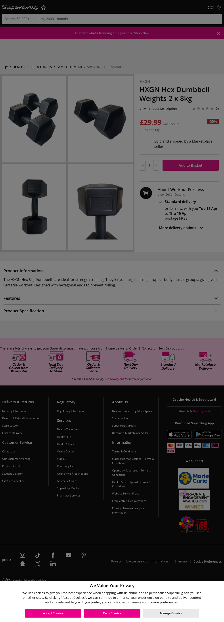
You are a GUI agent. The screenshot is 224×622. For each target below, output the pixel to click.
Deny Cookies (112, 613)
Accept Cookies (53, 613)
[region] (112, 601)
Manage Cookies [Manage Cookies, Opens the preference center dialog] (171, 613)
